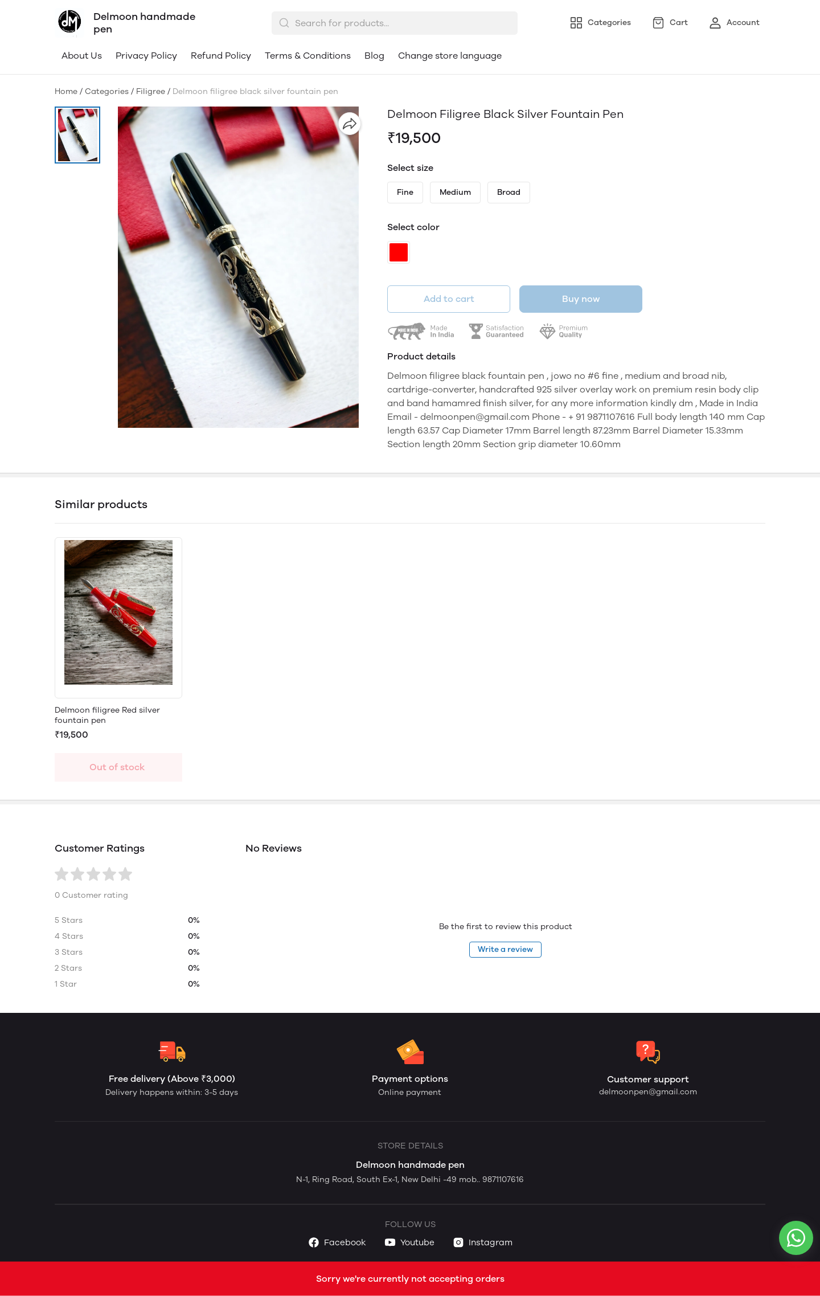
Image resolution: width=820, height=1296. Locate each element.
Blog (374, 55)
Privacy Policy (146, 55)
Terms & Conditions (308, 55)
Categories (107, 91)
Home (66, 91)
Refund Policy (221, 55)
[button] (77, 135)
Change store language (450, 55)
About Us (82, 55)
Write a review (505, 949)
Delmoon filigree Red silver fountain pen (107, 715)
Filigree (150, 91)
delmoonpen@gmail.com (648, 1092)
